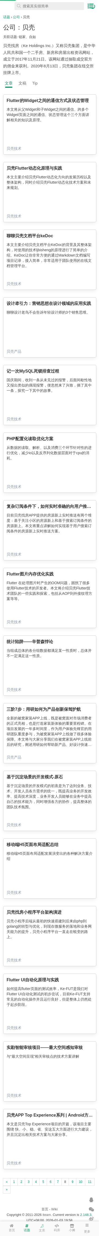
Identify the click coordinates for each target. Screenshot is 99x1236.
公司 (16, 17)
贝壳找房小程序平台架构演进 (34, 912)
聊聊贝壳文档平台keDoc (30, 236)
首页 (44, 1209)
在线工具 (8, 6)
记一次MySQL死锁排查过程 (33, 371)
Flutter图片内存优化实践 (30, 574)
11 (89, 1182)
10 (80, 1182)
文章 (9, 83)
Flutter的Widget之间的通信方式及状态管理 (48, 100)
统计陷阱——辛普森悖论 (30, 641)
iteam (47, 1215)
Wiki (54, 1209)
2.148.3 (86, 1215)
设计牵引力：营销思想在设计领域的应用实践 (49, 303)
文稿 (22, 83)
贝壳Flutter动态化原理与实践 (34, 168)
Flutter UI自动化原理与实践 (33, 980)
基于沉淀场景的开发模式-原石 (35, 777)
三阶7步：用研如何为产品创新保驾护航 (44, 709)
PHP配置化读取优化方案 (30, 438)
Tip (34, 83)
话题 (6, 17)
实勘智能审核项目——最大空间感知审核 (45, 1047)
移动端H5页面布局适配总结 (32, 844)
